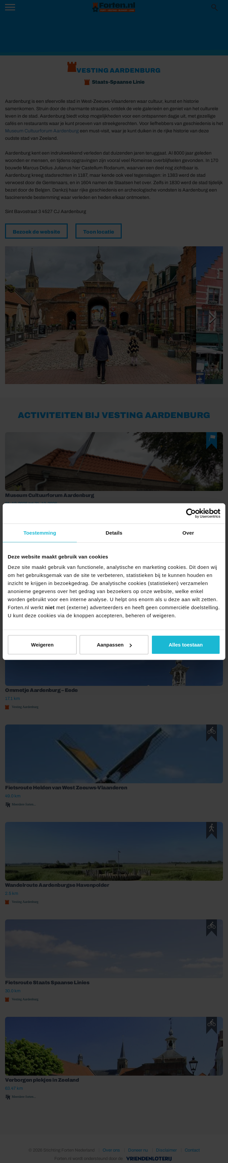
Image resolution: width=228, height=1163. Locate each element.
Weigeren (42, 645)
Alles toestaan (186, 645)
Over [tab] (188, 532)
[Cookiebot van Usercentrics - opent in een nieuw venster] (191, 513)
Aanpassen (114, 645)
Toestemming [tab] (39, 532)
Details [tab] (114, 532)
